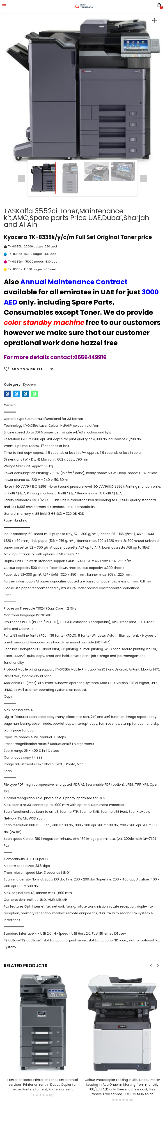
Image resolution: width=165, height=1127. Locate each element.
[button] (154, 20)
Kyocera (29, 384)
